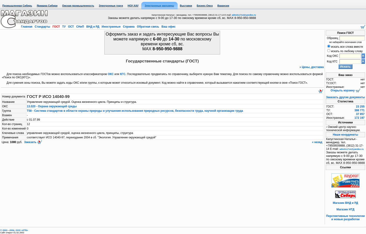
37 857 (360, 114)
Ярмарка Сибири (47, 5)
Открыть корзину (345, 90)
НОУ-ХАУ (133, 5)
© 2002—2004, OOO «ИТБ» (14, 230)
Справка (128, 26)
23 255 (360, 106)
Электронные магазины (159, 5)
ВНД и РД (92, 26)
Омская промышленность (78, 5)
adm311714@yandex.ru (244, 15)
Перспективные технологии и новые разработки (345, 217)
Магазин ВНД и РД (345, 203)
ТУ (63, 26)
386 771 (360, 110)
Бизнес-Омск (205, 5)
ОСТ (71, 26)
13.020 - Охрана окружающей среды (52, 106)
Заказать (32, 142)
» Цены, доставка (311, 67)
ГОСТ (56, 26)
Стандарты (42, 26)
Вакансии (223, 5)
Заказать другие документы (345, 97)
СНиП (80, 26)
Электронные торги (111, 5)
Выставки (186, 5)
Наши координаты (345, 134)
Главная (27, 26)
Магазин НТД (346, 209)
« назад (317, 142)
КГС (122, 74)
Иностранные (111, 26)
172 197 (360, 117)
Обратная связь (148, 26)
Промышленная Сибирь (17, 5)
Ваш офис (168, 26)
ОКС (111, 74)
